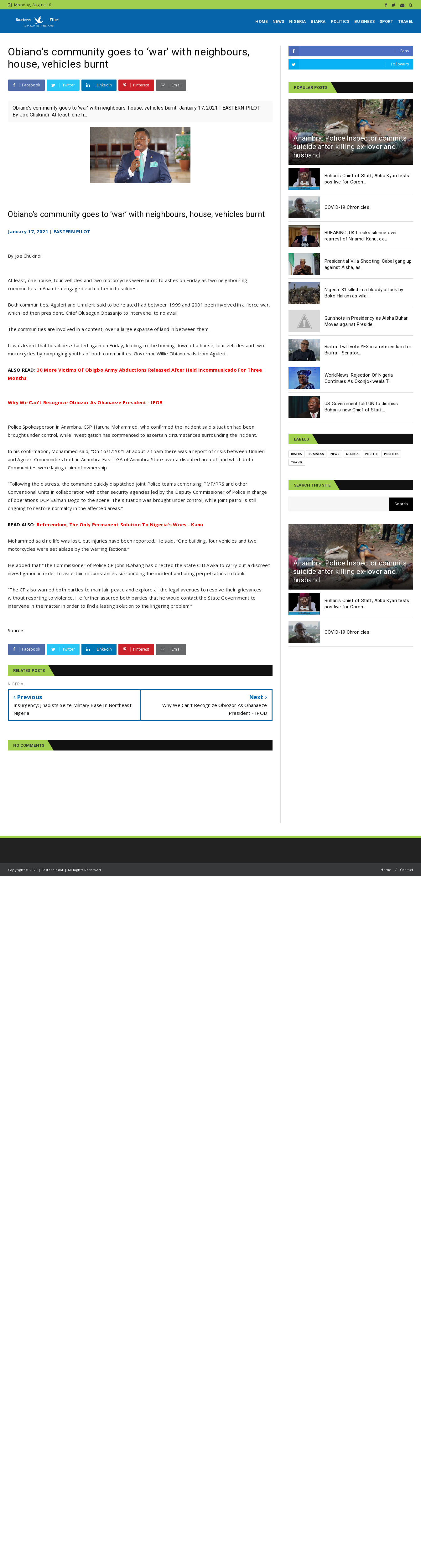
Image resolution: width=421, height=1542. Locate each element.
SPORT (386, 21)
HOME (261, 21)
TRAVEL (405, 21)
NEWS (278, 21)
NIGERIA (297, 21)
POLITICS (340, 21)
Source (15, 630)
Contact (406, 869)
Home (386, 869)
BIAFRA (318, 21)
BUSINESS (364, 21)
